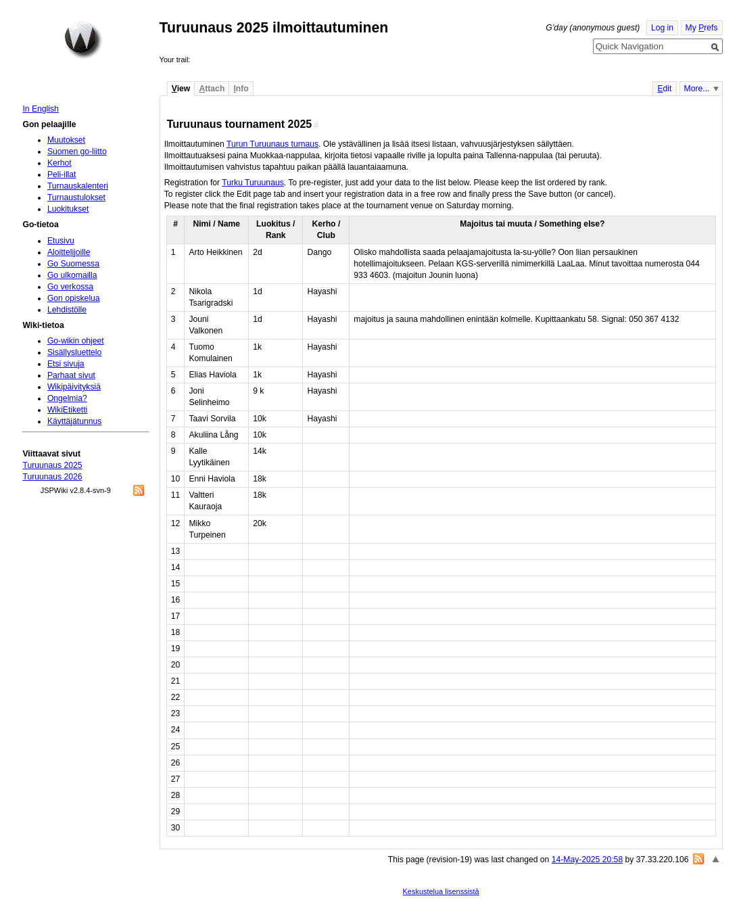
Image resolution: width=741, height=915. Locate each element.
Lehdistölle (67, 309)
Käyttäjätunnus (74, 421)
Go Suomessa (73, 263)
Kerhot (59, 163)
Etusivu (60, 240)
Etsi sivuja (66, 364)
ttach (211, 88)
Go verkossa (70, 286)
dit (664, 88)
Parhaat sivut (71, 375)
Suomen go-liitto (77, 151)
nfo (240, 88)
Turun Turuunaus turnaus (272, 144)
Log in (662, 27)
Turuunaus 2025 (52, 465)
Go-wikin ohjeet (75, 341)
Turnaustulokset (76, 197)
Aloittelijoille (69, 252)
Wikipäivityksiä (74, 387)
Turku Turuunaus (252, 182)
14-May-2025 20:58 (587, 859)
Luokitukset (68, 209)
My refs (702, 27)
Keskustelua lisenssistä (441, 891)
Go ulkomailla (72, 275)
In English (40, 109)
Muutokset (66, 140)
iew (181, 88)
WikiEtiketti (67, 410)
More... (697, 88)
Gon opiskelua (73, 298)
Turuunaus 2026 (52, 477)
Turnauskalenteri (77, 186)
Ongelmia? (67, 398)
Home (83, 40)
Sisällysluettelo (74, 352)
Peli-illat (61, 174)
